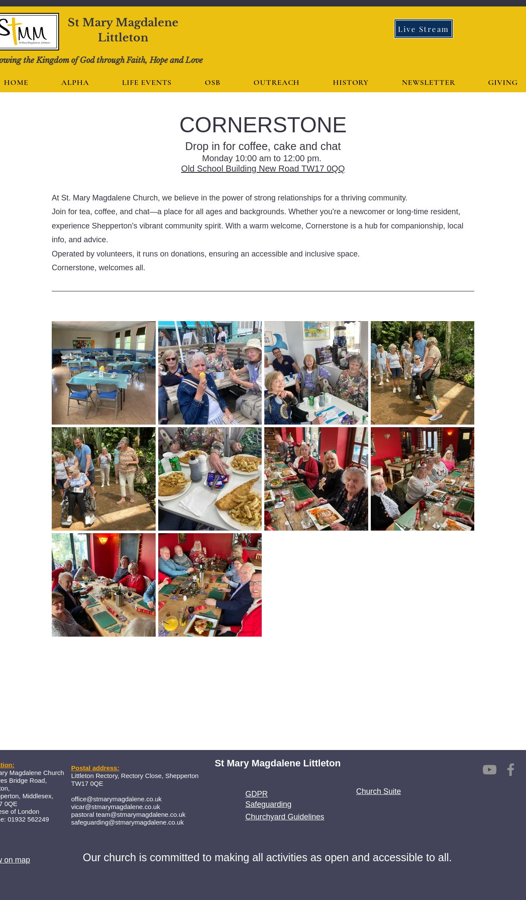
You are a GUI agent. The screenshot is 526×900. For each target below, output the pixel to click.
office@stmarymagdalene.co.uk (116, 799)
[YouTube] (489, 769)
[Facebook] (510, 769)
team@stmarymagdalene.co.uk (141, 814)
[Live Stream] (423, 28)
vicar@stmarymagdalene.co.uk (115, 806)
